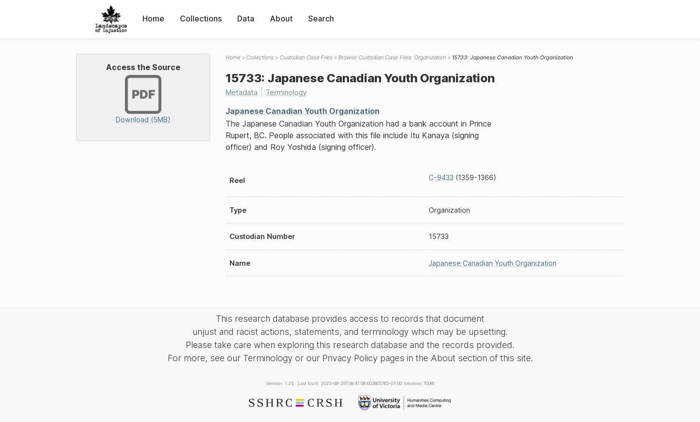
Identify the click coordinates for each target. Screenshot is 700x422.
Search (321, 18)
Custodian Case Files (306, 57)
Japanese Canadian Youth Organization (303, 111)
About (281, 18)
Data (245, 18)
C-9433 (441, 177)
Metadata (242, 92)
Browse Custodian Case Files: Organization (392, 57)
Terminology (286, 92)
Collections (201, 18)
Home (153, 18)
